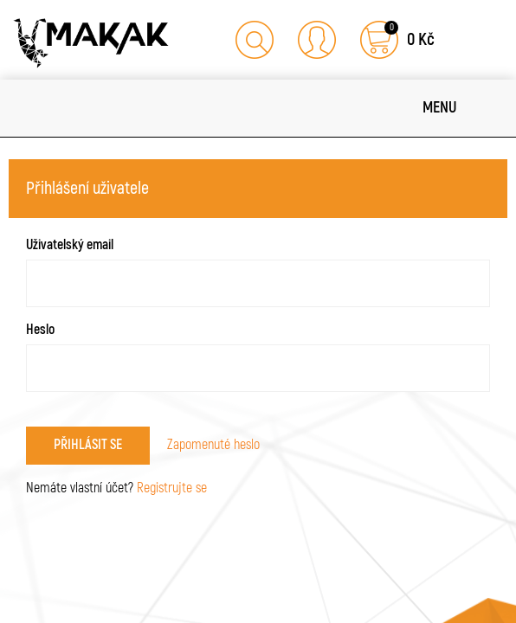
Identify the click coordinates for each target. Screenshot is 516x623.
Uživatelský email (69, 245)
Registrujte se (172, 488)
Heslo (40, 329)
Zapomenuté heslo (213, 444)
